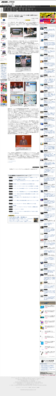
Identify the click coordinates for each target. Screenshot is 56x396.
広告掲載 (38, 387)
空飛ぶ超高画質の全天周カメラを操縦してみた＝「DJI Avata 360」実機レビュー (23, 218)
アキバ (32, 377)
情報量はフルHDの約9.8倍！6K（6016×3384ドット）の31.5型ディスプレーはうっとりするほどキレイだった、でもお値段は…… (49, 64)
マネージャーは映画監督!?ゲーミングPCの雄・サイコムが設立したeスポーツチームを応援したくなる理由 (49, 259)
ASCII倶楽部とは (4, 78)
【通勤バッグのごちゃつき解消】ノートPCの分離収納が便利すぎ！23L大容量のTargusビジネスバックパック (49, 72)
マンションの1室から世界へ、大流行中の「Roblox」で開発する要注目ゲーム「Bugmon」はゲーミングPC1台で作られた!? (49, 95)
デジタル (11, 2)
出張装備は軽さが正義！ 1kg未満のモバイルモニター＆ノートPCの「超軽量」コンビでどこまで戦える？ (49, 292)
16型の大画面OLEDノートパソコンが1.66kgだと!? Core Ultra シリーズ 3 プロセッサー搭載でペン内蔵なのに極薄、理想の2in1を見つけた (49, 195)
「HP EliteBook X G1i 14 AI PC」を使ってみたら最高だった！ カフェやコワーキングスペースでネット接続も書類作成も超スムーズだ (49, 140)
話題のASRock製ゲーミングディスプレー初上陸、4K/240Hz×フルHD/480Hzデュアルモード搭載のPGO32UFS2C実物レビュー (49, 202)
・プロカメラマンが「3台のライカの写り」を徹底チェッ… (3, 73)
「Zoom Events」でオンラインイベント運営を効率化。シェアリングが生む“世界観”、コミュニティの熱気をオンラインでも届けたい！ (49, 171)
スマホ (34, 377)
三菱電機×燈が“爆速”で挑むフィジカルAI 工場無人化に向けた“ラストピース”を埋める (49, 88)
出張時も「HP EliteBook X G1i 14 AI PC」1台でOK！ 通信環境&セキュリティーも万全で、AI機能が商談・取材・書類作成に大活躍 (49, 147)
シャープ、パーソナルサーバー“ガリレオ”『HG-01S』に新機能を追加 (25, 206)
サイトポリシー (18, 387)
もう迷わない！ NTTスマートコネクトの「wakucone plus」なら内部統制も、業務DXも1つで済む (49, 251)
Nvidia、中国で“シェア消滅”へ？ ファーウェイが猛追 (18, 220)
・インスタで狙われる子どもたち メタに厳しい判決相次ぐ (3, 76)
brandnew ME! (17, 11)
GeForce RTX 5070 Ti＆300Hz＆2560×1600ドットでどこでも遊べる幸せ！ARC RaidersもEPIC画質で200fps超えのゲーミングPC (49, 44)
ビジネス (16, 377)
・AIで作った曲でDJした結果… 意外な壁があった (3, 65)
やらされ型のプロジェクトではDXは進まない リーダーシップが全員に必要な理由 (49, 58)
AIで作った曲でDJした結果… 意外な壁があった (18, 217)
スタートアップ (37, 377)
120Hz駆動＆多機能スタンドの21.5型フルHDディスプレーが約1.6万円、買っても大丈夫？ (49, 126)
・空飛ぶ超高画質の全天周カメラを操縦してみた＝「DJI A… (4, 68)
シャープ (10, 162)
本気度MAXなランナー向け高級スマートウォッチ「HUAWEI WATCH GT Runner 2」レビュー (49, 286)
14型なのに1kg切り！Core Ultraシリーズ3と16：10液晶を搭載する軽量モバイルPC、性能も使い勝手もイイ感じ (49, 36)
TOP (12, 377)
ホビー (26, 377)
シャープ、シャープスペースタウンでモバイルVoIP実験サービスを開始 (25, 186)
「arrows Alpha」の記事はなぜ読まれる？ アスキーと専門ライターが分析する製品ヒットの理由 (49, 114)
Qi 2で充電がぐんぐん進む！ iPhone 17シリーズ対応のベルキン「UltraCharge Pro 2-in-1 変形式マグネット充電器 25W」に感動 (49, 132)
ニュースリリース (12, 161)
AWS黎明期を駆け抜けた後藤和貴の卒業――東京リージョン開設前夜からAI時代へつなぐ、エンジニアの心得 (49, 279)
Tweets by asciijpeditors (43, 24)
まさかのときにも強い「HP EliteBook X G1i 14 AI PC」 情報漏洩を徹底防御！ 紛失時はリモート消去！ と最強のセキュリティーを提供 (49, 155)
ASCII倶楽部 (53, 5)
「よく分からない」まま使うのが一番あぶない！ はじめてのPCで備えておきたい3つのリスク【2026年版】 (49, 236)
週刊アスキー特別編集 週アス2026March (4, 93)
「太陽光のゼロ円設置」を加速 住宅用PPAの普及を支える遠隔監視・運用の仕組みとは (49, 163)
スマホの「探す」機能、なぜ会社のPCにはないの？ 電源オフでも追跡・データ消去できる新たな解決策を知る (49, 108)
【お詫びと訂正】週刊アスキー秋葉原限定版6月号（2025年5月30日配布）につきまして (48, 367)
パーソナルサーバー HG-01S (18, 209)
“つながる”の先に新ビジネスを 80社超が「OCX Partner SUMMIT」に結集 (49, 224)
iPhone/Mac (23, 377)
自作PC (28, 377)
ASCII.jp (4, 2)
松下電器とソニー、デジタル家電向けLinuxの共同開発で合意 (23, 183)
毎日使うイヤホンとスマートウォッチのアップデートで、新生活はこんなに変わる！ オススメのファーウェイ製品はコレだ (49, 209)
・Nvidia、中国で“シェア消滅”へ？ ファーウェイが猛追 (3, 71)
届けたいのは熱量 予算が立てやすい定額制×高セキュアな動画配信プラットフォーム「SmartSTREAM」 (49, 187)
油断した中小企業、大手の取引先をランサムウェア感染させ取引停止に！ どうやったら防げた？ (49, 244)
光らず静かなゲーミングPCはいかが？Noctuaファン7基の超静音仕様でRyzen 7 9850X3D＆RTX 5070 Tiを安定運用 (49, 230)
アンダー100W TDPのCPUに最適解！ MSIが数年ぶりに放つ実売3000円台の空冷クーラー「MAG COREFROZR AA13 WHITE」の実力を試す (49, 179)
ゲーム (40, 377)
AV (30, 377)
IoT (14, 377)
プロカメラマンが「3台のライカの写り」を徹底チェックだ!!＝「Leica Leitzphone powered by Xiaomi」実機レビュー (30, 221)
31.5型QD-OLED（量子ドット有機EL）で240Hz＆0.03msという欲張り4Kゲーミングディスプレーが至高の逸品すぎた (49, 266)
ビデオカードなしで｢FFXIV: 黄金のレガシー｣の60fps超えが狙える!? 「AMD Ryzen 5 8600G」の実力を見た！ (49, 298)
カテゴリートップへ (35, 167)
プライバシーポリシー (25, 387)
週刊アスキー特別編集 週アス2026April (4, 81)
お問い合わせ (34, 387)
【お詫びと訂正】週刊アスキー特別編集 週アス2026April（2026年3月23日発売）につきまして (47, 366)
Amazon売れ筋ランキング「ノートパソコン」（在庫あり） (3, 15)
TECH (18, 377)
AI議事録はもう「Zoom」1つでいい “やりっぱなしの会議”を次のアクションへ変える (49, 51)
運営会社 (30, 387)
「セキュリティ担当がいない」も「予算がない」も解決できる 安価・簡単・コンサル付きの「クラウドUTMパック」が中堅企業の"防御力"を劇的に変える (49, 80)
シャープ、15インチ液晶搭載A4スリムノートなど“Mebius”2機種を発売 (25, 191)
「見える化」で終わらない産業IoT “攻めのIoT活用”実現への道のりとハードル (49, 30)
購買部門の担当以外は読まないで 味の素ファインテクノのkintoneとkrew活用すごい (50, 120)
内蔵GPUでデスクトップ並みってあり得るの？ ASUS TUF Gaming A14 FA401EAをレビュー (49, 102)
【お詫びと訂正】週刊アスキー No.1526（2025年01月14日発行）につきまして (48, 369)
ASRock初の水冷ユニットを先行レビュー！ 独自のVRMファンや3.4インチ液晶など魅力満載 (49, 271)
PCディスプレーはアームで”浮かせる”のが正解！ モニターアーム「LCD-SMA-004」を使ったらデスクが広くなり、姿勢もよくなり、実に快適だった (49, 215)
